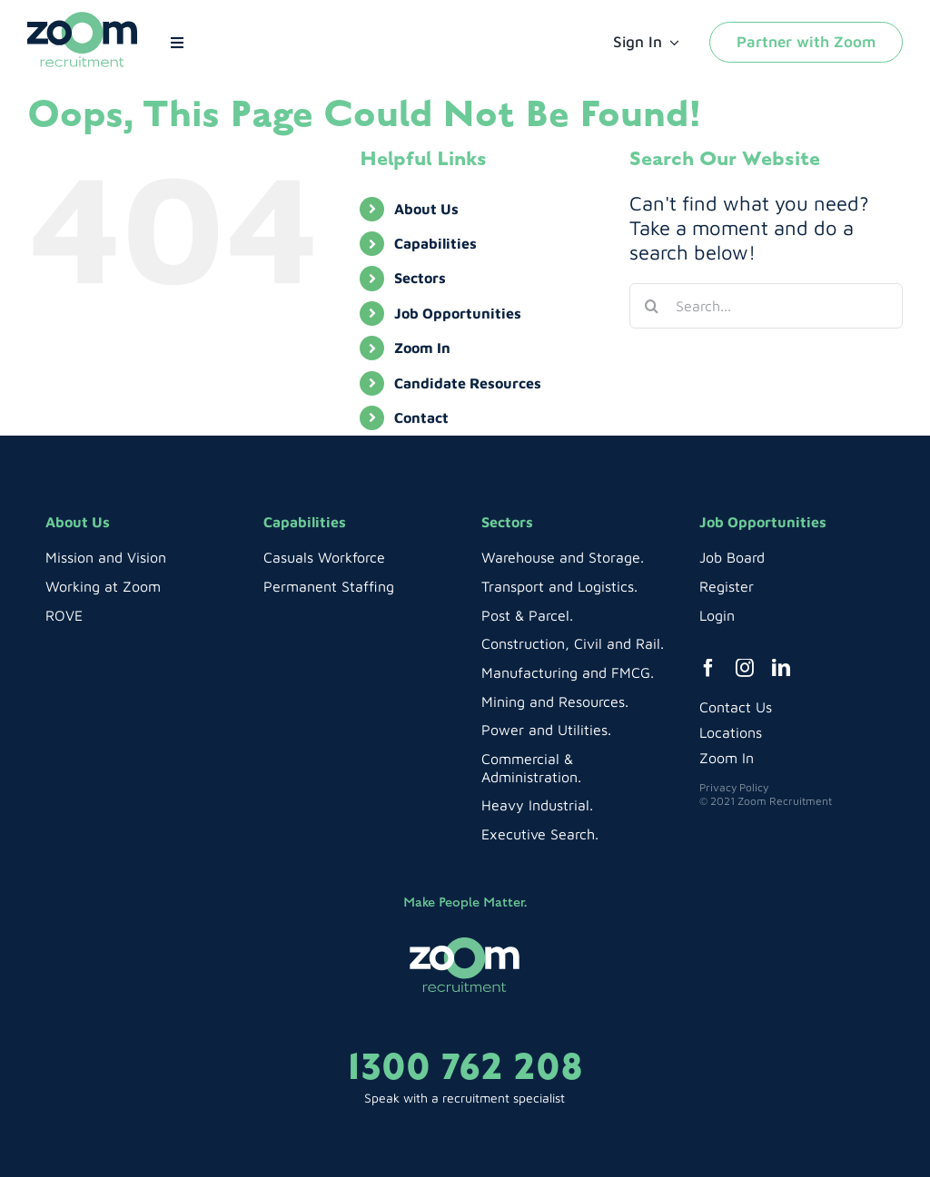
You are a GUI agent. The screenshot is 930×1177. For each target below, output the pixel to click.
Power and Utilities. (546, 729)
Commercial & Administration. (531, 767)
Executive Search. (540, 834)
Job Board (732, 557)
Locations (730, 732)
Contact (421, 417)
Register (726, 586)
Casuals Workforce (324, 557)
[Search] (652, 306)
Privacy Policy (733, 787)
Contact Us (735, 707)
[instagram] (745, 668)
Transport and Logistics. (559, 586)
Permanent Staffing (328, 586)
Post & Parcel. (527, 615)
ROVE (64, 615)
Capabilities (435, 243)
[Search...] (766, 306)
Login (717, 615)
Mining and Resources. (554, 701)
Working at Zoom (103, 586)
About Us (426, 209)
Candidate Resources (467, 383)
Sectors (420, 278)
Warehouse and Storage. (562, 557)
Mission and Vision (105, 557)
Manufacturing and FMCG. (567, 672)
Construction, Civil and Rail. (572, 643)
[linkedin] (781, 668)
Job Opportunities (457, 313)
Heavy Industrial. (537, 805)
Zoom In (422, 347)
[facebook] (708, 668)
